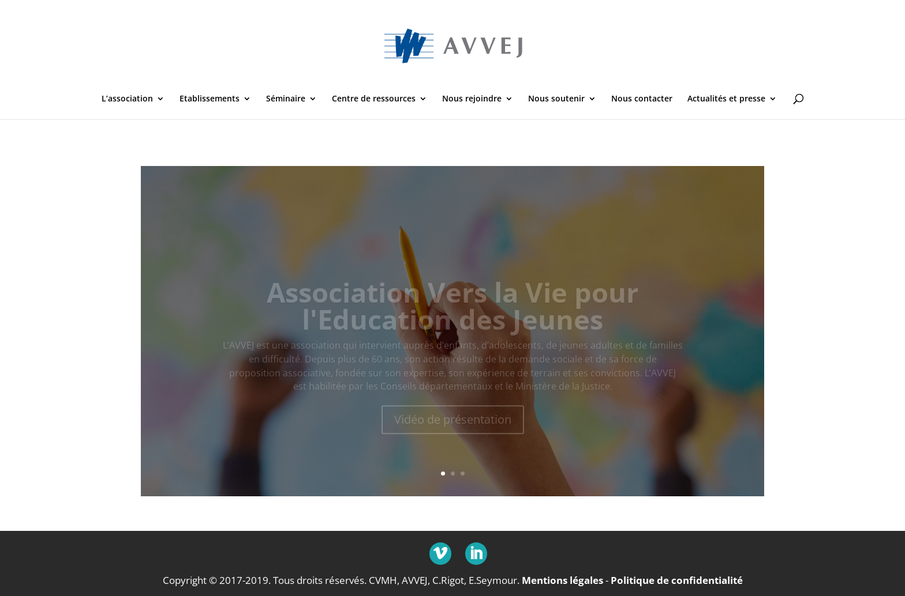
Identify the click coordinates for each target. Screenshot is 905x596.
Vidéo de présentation (452, 425)
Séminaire (285, 99)
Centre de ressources (374, 99)
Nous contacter (641, 99)
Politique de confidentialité (677, 580)
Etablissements (209, 99)
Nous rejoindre (472, 99)
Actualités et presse (726, 99)
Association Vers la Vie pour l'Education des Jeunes (452, 312)
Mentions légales (562, 580)
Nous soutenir (556, 99)
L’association (127, 99)
